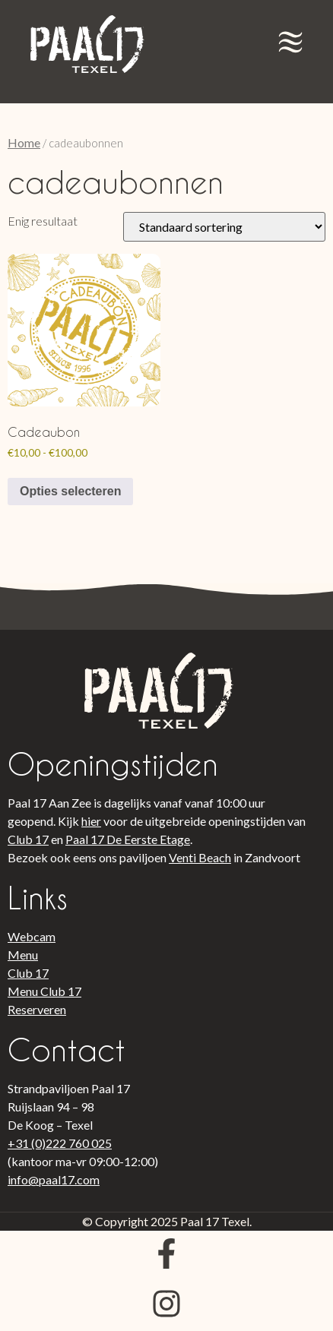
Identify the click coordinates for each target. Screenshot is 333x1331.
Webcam (32, 936)
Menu (23, 954)
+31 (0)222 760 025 (60, 1143)
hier (91, 821)
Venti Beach (200, 857)
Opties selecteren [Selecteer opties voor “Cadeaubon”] (70, 491)
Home (24, 142)
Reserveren (37, 1009)
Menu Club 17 (44, 991)
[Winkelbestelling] (224, 227)
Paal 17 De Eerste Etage (127, 839)
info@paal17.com (54, 1179)
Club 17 (28, 839)
